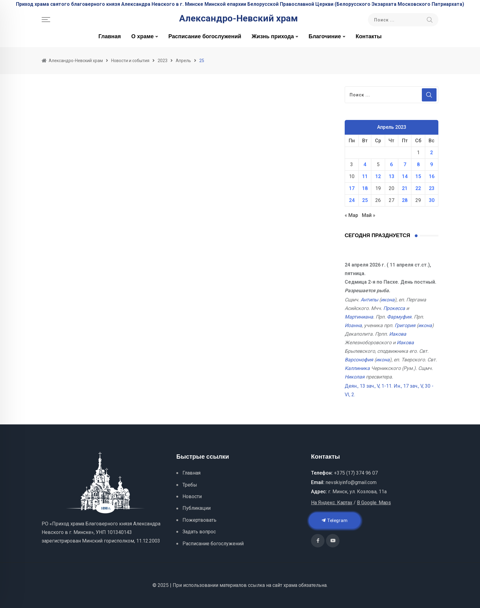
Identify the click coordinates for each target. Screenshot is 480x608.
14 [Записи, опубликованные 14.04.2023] (404, 176)
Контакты (369, 37)
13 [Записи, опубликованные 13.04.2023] (391, 176)
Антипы (369, 300)
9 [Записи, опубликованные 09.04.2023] (431, 164)
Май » (368, 215)
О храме (142, 37)
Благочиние (325, 37)
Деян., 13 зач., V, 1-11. (368, 386)
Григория (405, 325)
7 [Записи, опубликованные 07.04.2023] (404, 164)
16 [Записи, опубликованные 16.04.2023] (431, 176)
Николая (355, 377)
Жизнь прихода (273, 37)
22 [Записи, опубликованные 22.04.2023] (418, 188)
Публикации (196, 508)
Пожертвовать (199, 520)
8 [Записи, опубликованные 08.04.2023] (418, 164)
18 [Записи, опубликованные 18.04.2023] (365, 188)
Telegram (335, 520)
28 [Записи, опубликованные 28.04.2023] (404, 200)
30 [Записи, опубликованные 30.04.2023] (431, 200)
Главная (109, 37)
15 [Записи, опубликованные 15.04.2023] (418, 176)
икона (388, 300)
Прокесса (394, 308)
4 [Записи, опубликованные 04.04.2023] (364, 164)
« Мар (351, 215)
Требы (189, 485)
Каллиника (357, 368)
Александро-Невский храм (238, 18)
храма (290, 585)
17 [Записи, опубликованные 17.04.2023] (351, 188)
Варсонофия (359, 360)
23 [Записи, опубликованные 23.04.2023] (431, 188)
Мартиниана (359, 317)
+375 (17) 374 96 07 (356, 473)
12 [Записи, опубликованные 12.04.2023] (378, 176)
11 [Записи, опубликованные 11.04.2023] (365, 176)
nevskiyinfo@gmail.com (351, 482)
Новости (192, 496)
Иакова (397, 334)
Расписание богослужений (204, 37)
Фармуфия (399, 317)
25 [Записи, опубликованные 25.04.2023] (365, 200)
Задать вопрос (199, 532)
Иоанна (353, 325)
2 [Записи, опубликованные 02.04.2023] (431, 152)
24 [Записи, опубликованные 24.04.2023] (351, 200)
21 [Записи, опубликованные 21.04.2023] (404, 188)
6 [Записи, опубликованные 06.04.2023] (391, 164)
